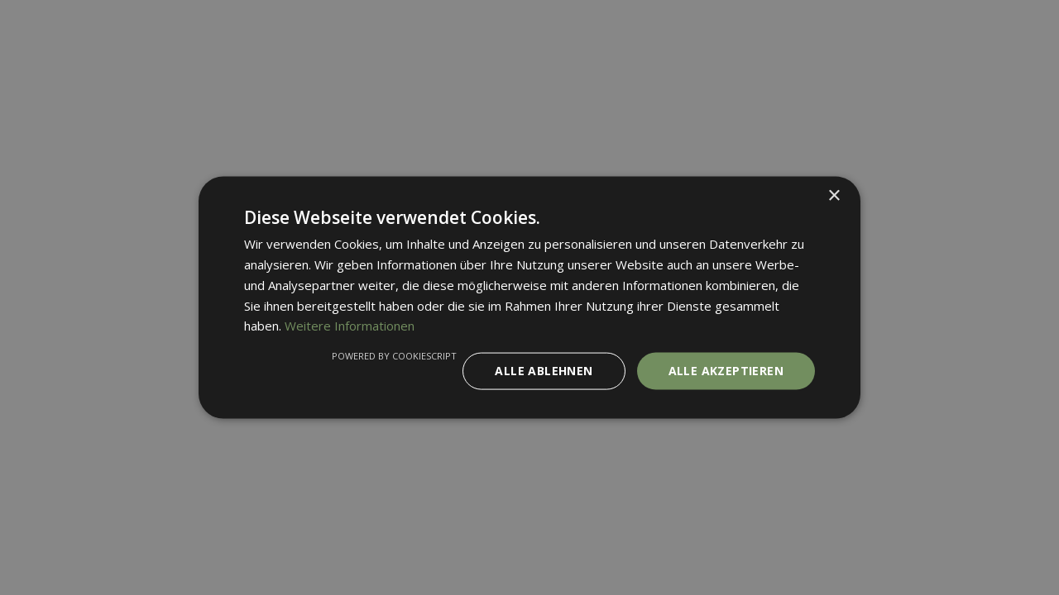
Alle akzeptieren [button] (725, 370)
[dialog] (529, 297)
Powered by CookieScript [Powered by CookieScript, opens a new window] (394, 356)
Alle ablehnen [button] (543, 370)
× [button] (833, 196)
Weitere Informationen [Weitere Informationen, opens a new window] (349, 325)
